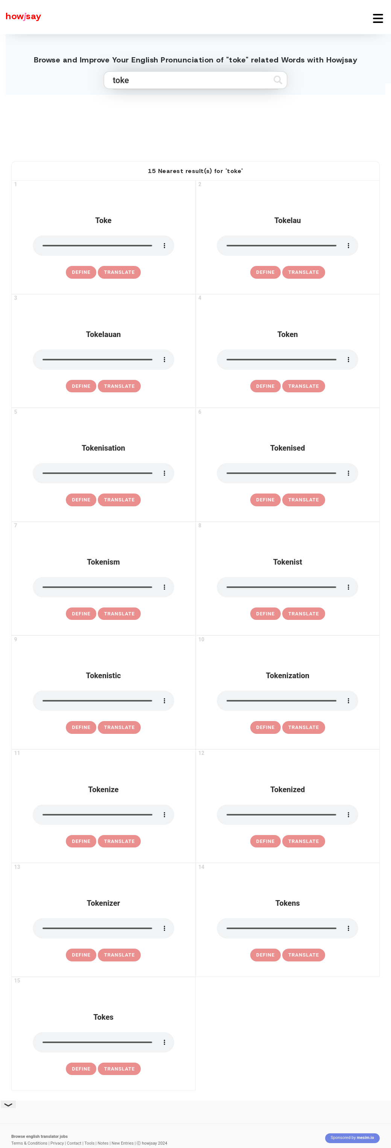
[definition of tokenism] (81, 613)
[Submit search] (278, 80)
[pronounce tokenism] (103, 587)
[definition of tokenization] (265, 727)
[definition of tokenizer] (81, 955)
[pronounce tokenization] (287, 701)
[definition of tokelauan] (81, 386)
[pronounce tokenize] (103, 815)
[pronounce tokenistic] (103, 701)
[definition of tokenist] (265, 613)
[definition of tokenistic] (81, 727)
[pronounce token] (287, 359)
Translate (119, 272)
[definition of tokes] (81, 1069)
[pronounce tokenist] (287, 587)
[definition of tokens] (265, 955)
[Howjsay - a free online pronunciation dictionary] (20, 17)
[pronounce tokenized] (287, 815)
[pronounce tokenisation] (103, 473)
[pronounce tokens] (287, 928)
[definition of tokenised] (265, 500)
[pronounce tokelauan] (103, 359)
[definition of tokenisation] (81, 500)
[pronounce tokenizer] (103, 928)
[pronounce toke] (103, 245)
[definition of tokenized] (265, 841)
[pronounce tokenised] (287, 473)
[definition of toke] (81, 272)
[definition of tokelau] (265, 272)
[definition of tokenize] (81, 841)
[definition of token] (265, 386)
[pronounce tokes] (103, 1042)
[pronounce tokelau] (287, 245)
